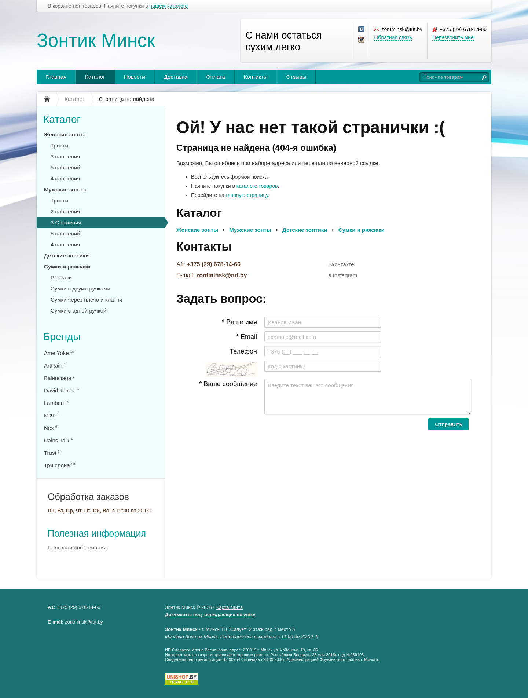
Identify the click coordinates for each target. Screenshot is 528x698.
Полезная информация (97, 533)
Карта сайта (229, 607)
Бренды (61, 336)
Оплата (215, 77)
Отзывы (296, 77)
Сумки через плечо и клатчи (86, 299)
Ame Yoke (59, 353)
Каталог (95, 77)
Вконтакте (341, 264)
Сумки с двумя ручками (80, 288)
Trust (52, 453)
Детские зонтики (66, 255)
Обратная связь (393, 37)
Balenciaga (59, 378)
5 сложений (65, 167)
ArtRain (55, 365)
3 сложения (65, 156)
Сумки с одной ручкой (78, 310)
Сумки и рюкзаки (67, 266)
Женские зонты (65, 134)
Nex (50, 428)
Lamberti (56, 403)
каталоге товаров (257, 186)
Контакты (256, 77)
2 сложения (65, 211)
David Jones (62, 390)
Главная (55, 77)
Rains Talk (58, 440)
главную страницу (247, 195)
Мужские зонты (65, 189)
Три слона (59, 465)
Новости (134, 77)
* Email (246, 336)
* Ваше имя (239, 322)
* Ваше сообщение (228, 384)
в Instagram (343, 275)
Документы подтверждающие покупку (210, 614)
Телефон (243, 351)
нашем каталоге (169, 6)
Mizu (51, 415)
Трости (59, 145)
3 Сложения (66, 222)
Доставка (175, 77)
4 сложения (65, 178)
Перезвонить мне (453, 37)
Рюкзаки (61, 277)
